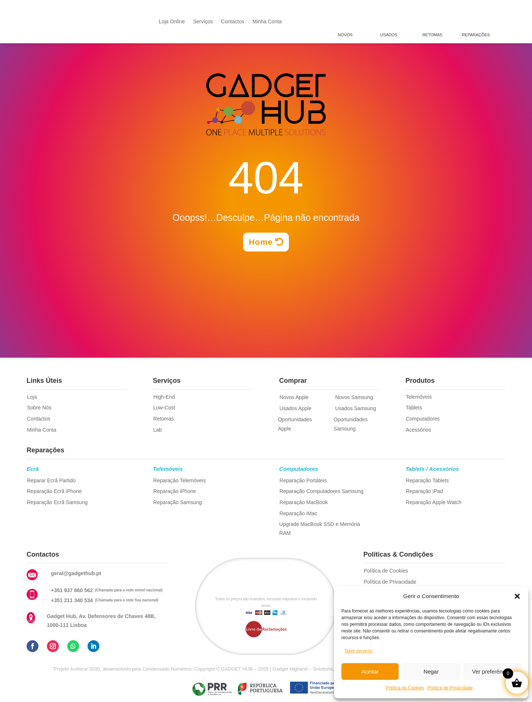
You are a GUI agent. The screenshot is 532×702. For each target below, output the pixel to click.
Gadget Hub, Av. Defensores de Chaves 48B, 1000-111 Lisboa (101, 620)
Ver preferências (492, 671)
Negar (431, 671)
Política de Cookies (405, 688)
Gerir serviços (358, 651)
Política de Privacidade (450, 688)
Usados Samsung (355, 408)
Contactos (232, 21)
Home (261, 242)
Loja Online (172, 21)
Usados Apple (295, 408)
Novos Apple (294, 397)
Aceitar (370, 671)
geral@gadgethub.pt (76, 573)
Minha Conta (267, 21)
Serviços (203, 21)
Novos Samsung (354, 397)
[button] (517, 596)
